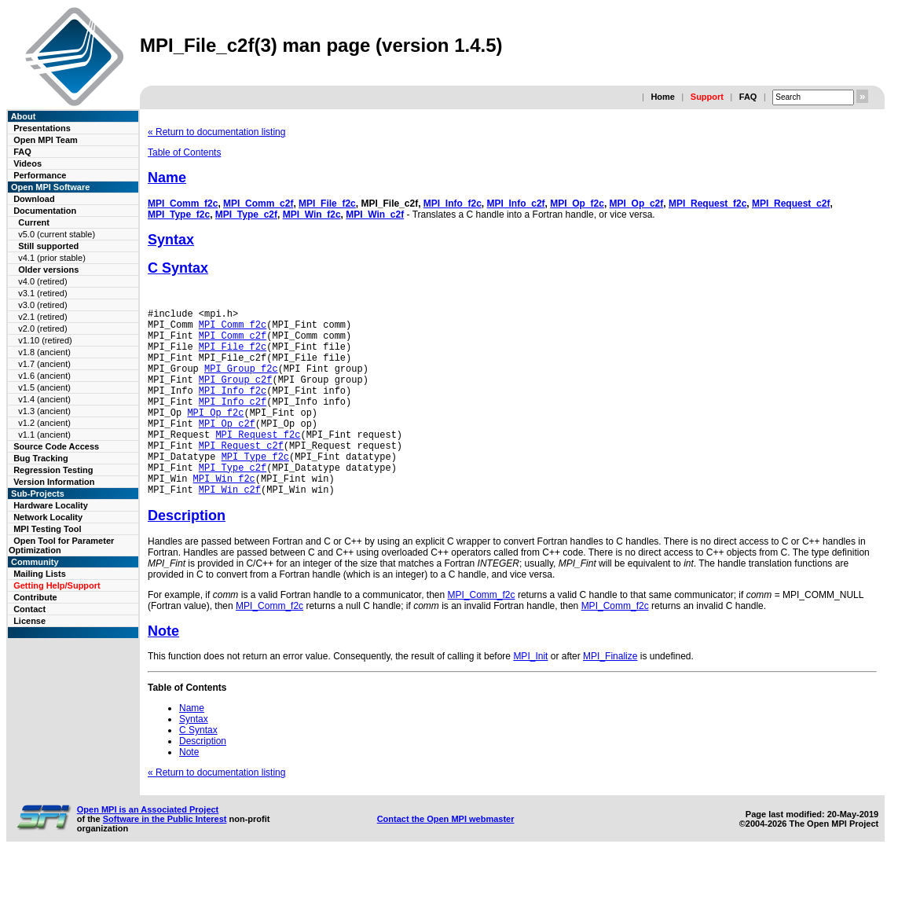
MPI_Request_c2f (791, 203)
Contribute (35, 597)
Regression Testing (53, 470)
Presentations (42, 128)
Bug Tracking (40, 458)
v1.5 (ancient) (44, 387)
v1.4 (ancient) (44, 399)
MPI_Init (530, 696)
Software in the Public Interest (165, 859)
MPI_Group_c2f (236, 395)
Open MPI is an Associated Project (148, 849)
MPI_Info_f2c (452, 203)
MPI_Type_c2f (246, 214)
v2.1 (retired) (42, 316)
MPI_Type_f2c (179, 214)
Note (163, 671)
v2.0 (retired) (42, 328)
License (29, 621)
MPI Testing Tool (47, 529)
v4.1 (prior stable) (52, 257)
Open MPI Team (45, 140)
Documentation (44, 210)
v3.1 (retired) (42, 293)
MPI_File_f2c (327, 203)
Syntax (171, 240)
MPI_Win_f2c (312, 214)
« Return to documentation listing (216, 132)
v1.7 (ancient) (44, 364)
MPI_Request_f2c (707, 203)
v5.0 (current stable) (56, 234)
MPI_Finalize (610, 696)
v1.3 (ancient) (44, 411)
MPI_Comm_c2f (258, 203)
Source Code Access (56, 446)
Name (167, 177)
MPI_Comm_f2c (183, 203)
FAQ (748, 96)
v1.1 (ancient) (44, 434)
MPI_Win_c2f (375, 214)
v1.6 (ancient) (44, 375)
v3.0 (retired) (42, 305)
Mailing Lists (39, 573)
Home (663, 96)
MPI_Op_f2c (577, 203)
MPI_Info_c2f (516, 203)
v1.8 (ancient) (44, 352)
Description (186, 555)
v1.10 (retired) (44, 340)
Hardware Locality (50, 505)
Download (34, 199)
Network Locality (47, 517)
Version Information (53, 481)
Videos (27, 163)
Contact (29, 609)
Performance (39, 175)
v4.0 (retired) (42, 281)
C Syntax (178, 268)
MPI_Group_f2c (241, 382)
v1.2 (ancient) (44, 422)
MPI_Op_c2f (637, 203)
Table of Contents (184, 152)
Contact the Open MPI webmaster (446, 859)
